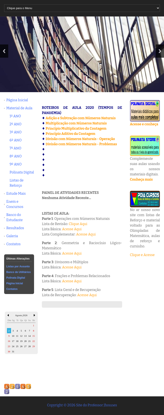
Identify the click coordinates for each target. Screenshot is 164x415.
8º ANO (16, 156)
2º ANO (15, 124)
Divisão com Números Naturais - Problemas (81, 144)
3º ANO (15, 132)
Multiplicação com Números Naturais (76, 123)
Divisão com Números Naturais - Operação (80, 139)
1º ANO (15, 116)
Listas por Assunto (18, 266)
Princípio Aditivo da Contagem (70, 134)
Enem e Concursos (14, 204)
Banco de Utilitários (18, 272)
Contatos (13, 244)
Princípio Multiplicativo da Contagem (76, 128)
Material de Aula (19, 108)
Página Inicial (17, 100)
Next (160, 51)
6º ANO (16, 140)
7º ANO (15, 148)
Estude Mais (16, 193)
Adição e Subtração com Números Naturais (81, 118)
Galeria (12, 236)
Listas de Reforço (16, 183)
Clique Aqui (78, 224)
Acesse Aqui (72, 229)
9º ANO (16, 164)
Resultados (15, 228)
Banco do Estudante (14, 217)
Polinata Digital (22, 172)
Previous (4, 51)
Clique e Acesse (142, 255)
